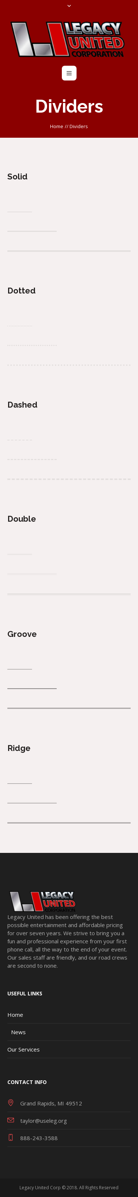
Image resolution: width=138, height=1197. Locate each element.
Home (56, 126)
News (18, 1032)
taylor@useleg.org (43, 1120)
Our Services (23, 1049)
